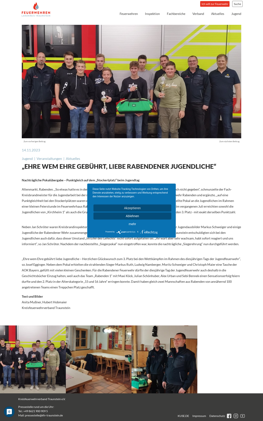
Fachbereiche (176, 14)
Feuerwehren (129, 14)
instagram (236, 416)
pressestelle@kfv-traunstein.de (44, 415)
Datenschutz (217, 415)
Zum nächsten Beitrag (229, 141)
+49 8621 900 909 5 (35, 411)
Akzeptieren (132, 208)
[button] (33, 359)
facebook (229, 416)
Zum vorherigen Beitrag (34, 141)
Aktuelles (217, 14)
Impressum (199, 415)
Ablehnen (132, 216)
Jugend (236, 14)
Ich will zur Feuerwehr (215, 3)
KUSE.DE (183, 415)
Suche (237, 3)
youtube (242, 416)
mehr (132, 224)
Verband (198, 14)
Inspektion (152, 14)
